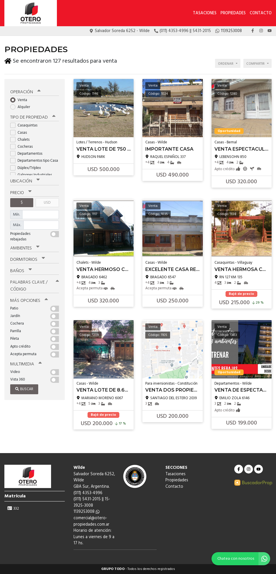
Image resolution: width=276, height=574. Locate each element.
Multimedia (26, 362)
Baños (21, 269)
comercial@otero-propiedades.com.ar (91, 521)
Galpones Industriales (33, 174)
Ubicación (25, 180)
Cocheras (23, 145)
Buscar (24, 388)
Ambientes (24, 247)
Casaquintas (25, 124)
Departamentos (28, 152)
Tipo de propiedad (32, 116)
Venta (20, 99)
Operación (25, 90)
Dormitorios (27, 258)
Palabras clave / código (34, 284)
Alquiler (22, 106)
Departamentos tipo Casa (34, 160)
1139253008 (86, 511)
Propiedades (233, 13)
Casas (20, 131)
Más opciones (29, 299)
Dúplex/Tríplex (27, 167)
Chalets (21, 138)
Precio (21, 191)
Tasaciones (204, 13)
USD (47, 201)
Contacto (261, 13)
